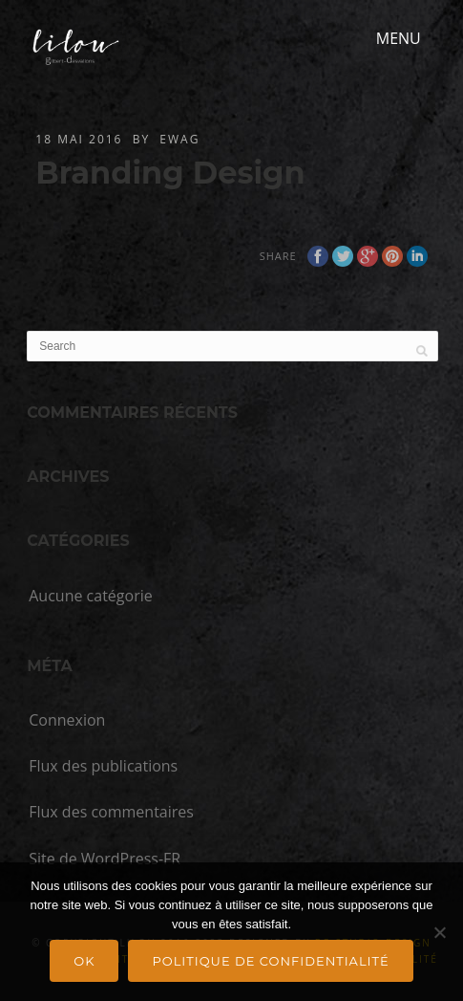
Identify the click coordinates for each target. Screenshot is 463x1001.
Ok (84, 960)
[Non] (439, 932)
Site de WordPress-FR (104, 858)
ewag (179, 139)
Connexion (67, 719)
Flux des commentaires (111, 811)
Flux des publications (103, 765)
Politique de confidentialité (270, 960)
